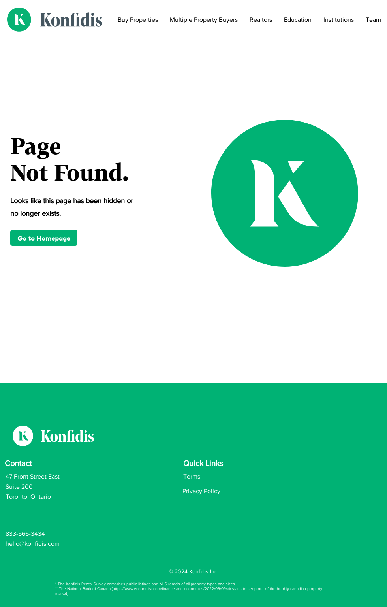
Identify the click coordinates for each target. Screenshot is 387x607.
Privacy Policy (201, 491)
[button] (43, 238)
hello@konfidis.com (33, 543)
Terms (191, 476)
